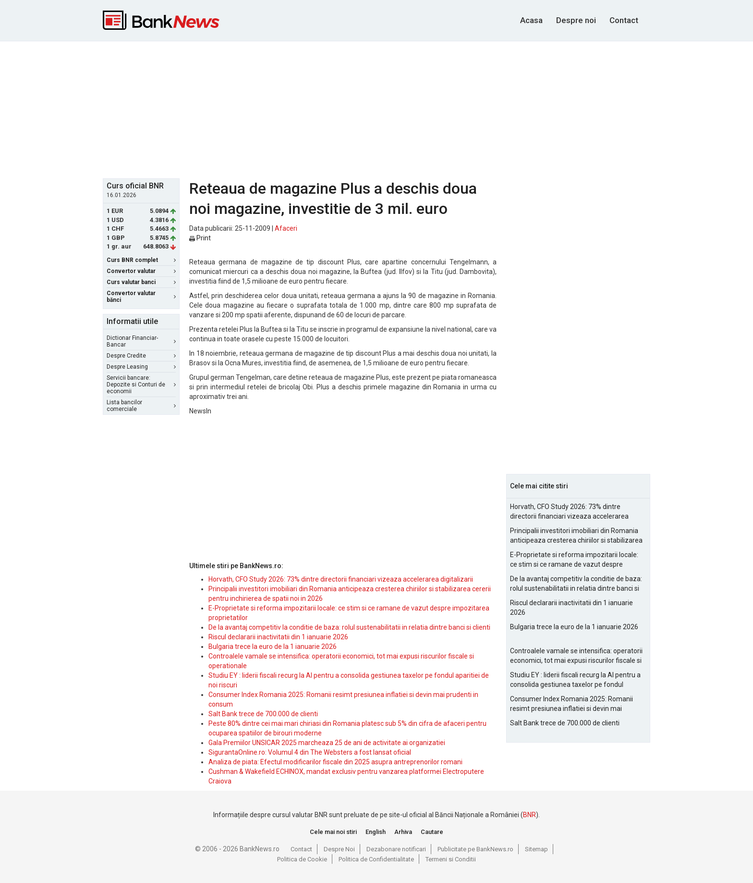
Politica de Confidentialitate (376, 859)
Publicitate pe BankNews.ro (475, 849)
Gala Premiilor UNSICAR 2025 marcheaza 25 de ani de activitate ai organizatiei (326, 742)
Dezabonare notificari (396, 849)
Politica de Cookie (302, 859)
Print (200, 238)
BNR (529, 815)
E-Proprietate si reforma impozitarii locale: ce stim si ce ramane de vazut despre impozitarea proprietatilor (574, 560)
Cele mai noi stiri (333, 831)
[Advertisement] (376, 109)
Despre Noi (339, 849)
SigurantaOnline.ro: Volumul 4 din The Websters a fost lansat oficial (309, 752)
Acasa (531, 20)
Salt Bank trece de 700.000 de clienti (263, 714)
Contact (623, 20)
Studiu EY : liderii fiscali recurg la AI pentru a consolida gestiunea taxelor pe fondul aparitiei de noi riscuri (575, 680)
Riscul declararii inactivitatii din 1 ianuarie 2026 (278, 637)
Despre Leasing (141, 366)
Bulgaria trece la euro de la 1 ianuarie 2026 (272, 646)
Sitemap (536, 849)
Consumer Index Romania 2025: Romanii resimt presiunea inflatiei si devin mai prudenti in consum (571, 704)
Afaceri (286, 228)
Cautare (432, 831)
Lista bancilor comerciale (141, 405)
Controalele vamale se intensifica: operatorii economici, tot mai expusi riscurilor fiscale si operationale (576, 656)
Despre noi (576, 20)
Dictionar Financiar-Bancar (141, 341)
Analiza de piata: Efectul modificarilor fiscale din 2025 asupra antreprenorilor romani (335, 762)
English (375, 831)
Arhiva (403, 831)
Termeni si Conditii (450, 859)
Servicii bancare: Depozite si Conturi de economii (141, 384)
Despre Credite (141, 355)
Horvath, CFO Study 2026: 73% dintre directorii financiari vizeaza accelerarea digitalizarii (340, 579)
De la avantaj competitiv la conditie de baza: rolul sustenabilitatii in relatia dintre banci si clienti (349, 627)
